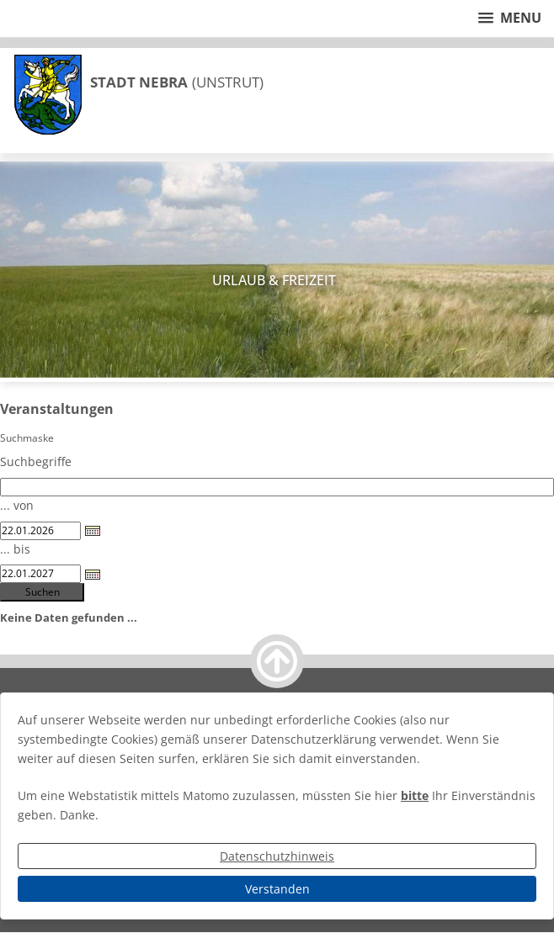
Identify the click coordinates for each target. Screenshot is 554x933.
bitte (415, 795)
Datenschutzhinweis (277, 856)
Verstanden (277, 889)
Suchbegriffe (36, 461)
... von (17, 505)
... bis (15, 549)
